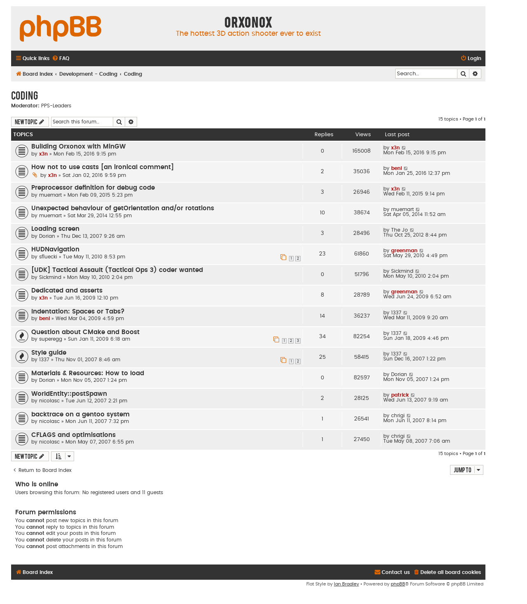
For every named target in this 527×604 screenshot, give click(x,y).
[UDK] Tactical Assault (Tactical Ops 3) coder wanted (117, 270)
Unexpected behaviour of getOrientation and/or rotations (122, 208)
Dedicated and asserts (67, 291)
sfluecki (48, 256)
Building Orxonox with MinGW (78, 147)
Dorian (47, 236)
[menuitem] (60, 58)
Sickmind (50, 277)
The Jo (399, 230)
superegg (50, 339)
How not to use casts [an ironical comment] (102, 167)
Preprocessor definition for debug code (93, 188)
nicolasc (49, 400)
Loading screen (55, 229)
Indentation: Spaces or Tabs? (78, 312)
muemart (50, 195)
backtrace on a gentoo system (80, 414)
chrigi (398, 415)
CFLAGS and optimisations (73, 435)
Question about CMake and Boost (85, 332)
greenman (404, 250)
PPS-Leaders (56, 105)
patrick (400, 395)
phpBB (398, 584)
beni (396, 168)
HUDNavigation (55, 249)
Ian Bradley (346, 584)
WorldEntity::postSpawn (69, 394)
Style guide (48, 353)
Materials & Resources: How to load (87, 373)
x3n (43, 153)
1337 (396, 312)
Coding (24, 95)
